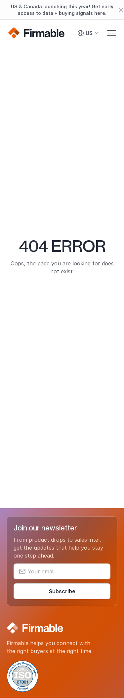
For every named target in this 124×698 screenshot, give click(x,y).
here (99, 13)
